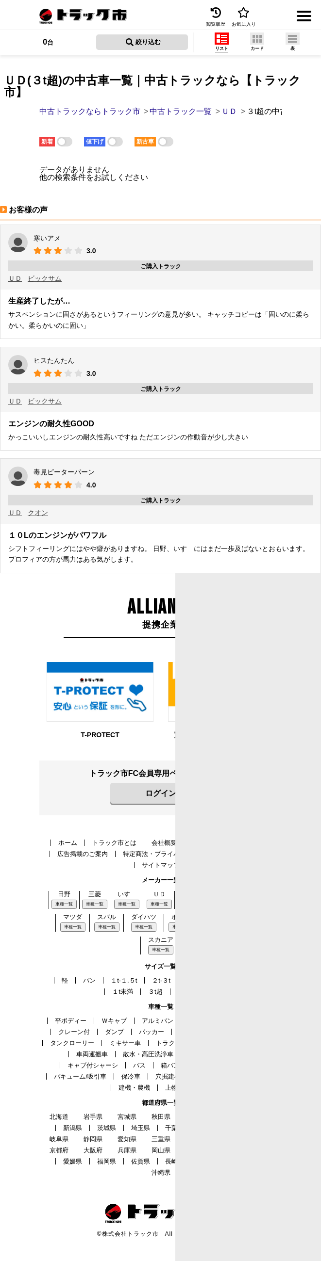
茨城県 (106, 1128)
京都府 (59, 1150)
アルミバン (157, 1020)
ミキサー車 (125, 1043)
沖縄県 (161, 1172)
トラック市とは (114, 842)
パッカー (151, 1031)
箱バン (170, 1065)
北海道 (59, 1116)
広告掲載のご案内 (82, 853)
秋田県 (161, 1116)
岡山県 (161, 1150)
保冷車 (130, 1076)
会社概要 (164, 842)
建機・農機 (134, 1087)
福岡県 (106, 1161)
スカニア (160, 940)
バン (89, 980)
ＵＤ (15, 278)
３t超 (155, 991)
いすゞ (127, 894)
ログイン (160, 793)
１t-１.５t (124, 980)
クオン (38, 512)
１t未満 (122, 991)
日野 (64, 894)
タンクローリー (72, 1043)
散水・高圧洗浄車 (148, 1054)
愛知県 (127, 1139)
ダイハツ (143, 917)
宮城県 (127, 1116)
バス (139, 1065)
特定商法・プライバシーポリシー (170, 853)
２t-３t (161, 980)
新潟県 (72, 1128)
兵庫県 (127, 1150)
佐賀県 (140, 1161)
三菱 (94, 894)
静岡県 (93, 1139)
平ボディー (70, 1020)
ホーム (67, 842)
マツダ (72, 917)
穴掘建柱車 (171, 1076)
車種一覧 (64, 904)
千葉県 (174, 1128)
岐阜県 (59, 1139)
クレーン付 (74, 1031)
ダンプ (114, 1031)
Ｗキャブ (114, 1020)
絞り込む (143, 42)
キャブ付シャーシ (93, 1065)
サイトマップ (161, 865)
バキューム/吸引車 (80, 1076)
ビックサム (45, 278)
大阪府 (93, 1150)
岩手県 (93, 1116)
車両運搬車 (92, 1054)
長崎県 (174, 1161)
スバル (106, 917)
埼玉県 (140, 1128)
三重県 (161, 1139)
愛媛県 (72, 1161)
